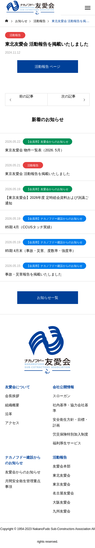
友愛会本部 (61, 466)
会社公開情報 (63, 387)
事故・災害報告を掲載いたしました (33, 274)
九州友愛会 (61, 511)
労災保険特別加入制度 (70, 434)
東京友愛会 (61, 484)
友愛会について (17, 387)
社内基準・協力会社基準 (70, 408)
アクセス (12, 423)
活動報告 (15, 35)
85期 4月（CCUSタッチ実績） (29, 227)
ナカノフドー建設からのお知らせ (23, 460)
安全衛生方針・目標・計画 (70, 422)
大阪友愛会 (61, 502)
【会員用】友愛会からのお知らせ (47, 141)
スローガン (61, 396)
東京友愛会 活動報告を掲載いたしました (37, 174)
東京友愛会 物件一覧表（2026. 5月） (34, 150)
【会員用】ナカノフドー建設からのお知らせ (54, 218)
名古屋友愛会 (63, 493)
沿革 (8, 414)
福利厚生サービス (67, 443)
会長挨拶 (12, 396)
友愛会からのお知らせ (23, 472)
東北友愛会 (61, 475)
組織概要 (12, 405)
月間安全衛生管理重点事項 (23, 484)
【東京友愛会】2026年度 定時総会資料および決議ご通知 (46, 200)
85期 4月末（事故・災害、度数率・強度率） (40, 251)
